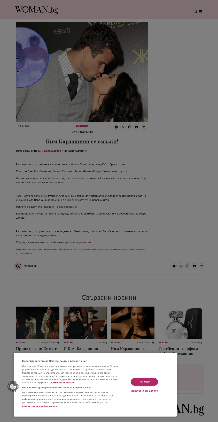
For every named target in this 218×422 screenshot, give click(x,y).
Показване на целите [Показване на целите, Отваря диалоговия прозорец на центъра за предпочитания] (144, 391)
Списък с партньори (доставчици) (40, 406)
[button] (13, 386)
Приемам (144, 381)
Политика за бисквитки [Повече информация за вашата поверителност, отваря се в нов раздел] (62, 382)
